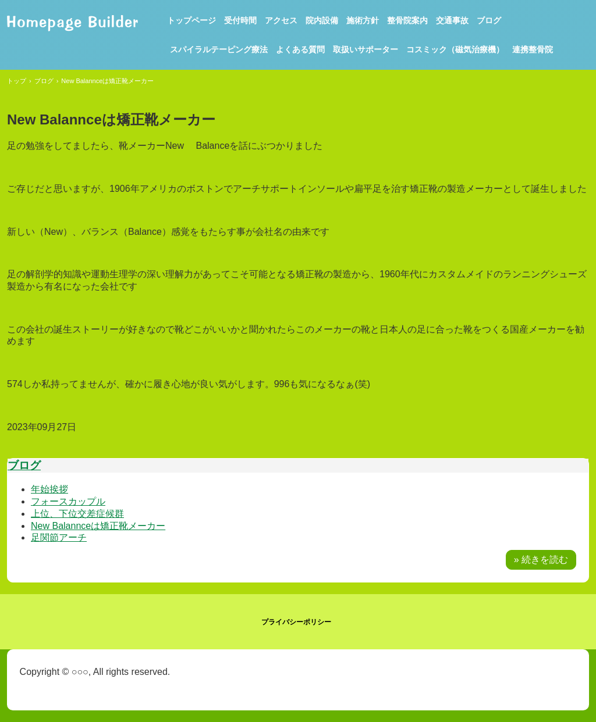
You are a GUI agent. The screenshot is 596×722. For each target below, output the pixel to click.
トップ (16, 80)
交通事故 (452, 20)
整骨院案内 (407, 20)
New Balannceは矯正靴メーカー (98, 526)
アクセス (281, 20)
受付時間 (240, 20)
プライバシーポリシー (296, 622)
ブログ (489, 20)
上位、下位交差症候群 (77, 514)
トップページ (191, 20)
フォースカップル (68, 501)
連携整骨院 (532, 49)
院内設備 (322, 20)
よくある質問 (300, 49)
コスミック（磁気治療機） (455, 49)
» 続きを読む (541, 559)
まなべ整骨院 (72, 21)
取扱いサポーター (365, 49)
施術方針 (362, 20)
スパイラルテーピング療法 (219, 49)
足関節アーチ (59, 537)
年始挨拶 (49, 489)
